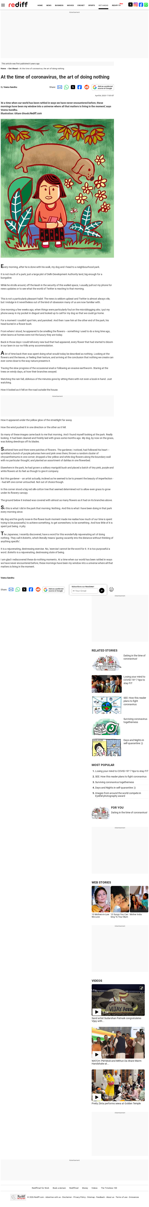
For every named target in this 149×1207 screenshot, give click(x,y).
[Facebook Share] (79, 87)
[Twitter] (130, 4)
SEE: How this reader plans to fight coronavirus (135, 701)
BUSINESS (59, 5)
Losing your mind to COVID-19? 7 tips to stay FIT (134, 680)
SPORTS (91, 5)
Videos (94, 1188)
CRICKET (81, 5)
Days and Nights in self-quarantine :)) (115, 787)
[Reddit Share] (86, 87)
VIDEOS (97, 980)
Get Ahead (13, 68)
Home (3, 68)
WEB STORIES (101, 882)
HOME (40, 5)
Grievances (134, 1197)
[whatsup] (146, 4)
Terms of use (121, 1197)
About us (110, 1197)
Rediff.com (39, 1197)
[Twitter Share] (72, 87)
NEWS (48, 5)
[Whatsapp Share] (65, 87)
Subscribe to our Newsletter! (83, 586)
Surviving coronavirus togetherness (114, 782)
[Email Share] (59, 87)
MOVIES (70, 5)
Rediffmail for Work (40, 1188)
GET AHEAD (103, 5)
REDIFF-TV (116, 5)
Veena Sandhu (10, 87)
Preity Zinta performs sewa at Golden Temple (116, 1103)
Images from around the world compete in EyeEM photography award (118, 794)
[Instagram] (135, 4)
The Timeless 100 (109, 1188)
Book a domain (59, 1188)
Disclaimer (67, 1197)
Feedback (100, 1197)
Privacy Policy (79, 1197)
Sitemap (91, 1197)
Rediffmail (74, 1188)
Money (85, 1188)
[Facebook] (141, 4)
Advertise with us (53, 1197)
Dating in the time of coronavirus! (129, 812)
